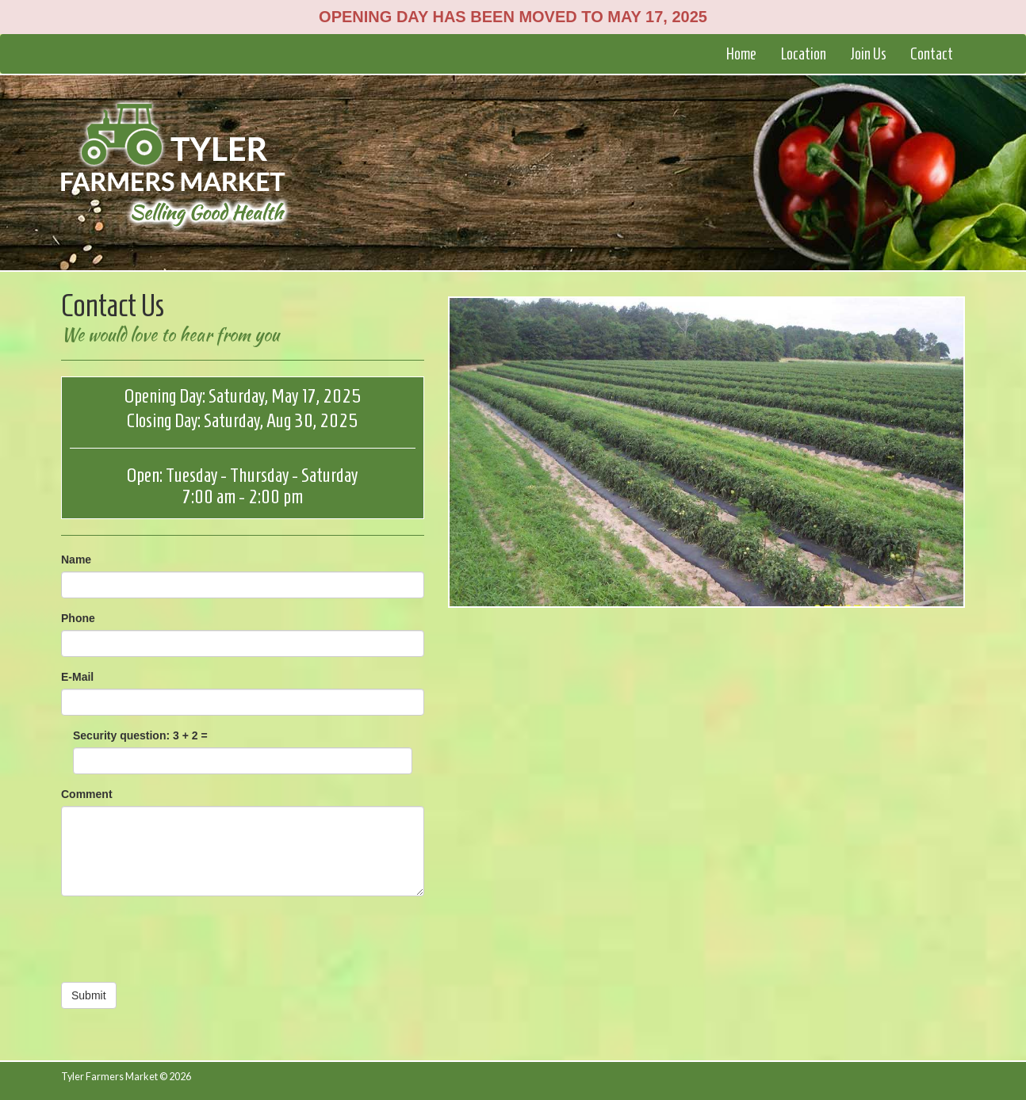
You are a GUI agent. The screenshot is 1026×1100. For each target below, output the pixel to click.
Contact (931, 53)
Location (803, 53)
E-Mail (77, 676)
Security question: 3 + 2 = (140, 735)
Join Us (868, 53)
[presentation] (181, 939)
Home (740, 53)
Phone (78, 618)
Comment (87, 794)
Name (76, 559)
